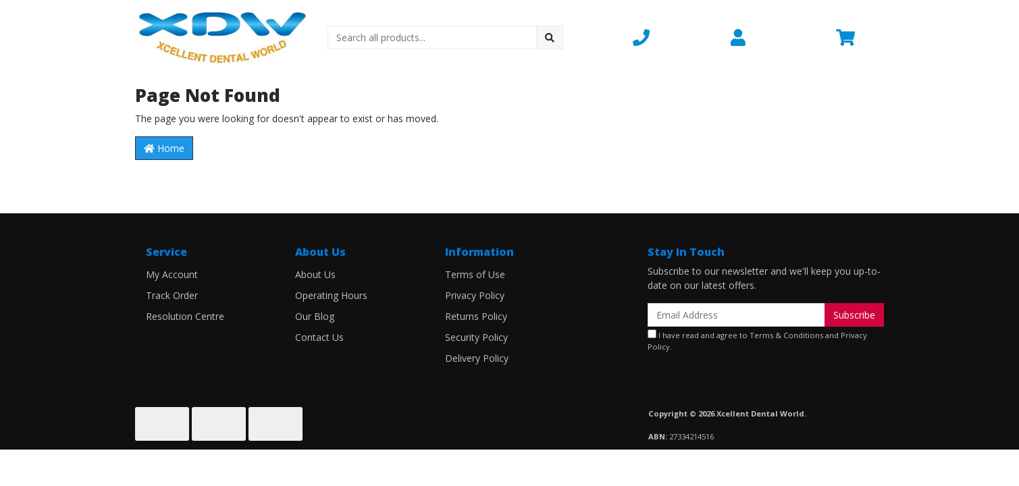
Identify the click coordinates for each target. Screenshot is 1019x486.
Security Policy (476, 337)
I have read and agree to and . (757, 340)
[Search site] (549, 37)
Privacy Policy (474, 295)
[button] (673, 37)
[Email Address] (736, 315)
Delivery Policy (476, 358)
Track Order (172, 295)
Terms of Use (475, 274)
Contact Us (319, 337)
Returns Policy (476, 316)
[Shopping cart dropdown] (860, 37)
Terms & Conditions (786, 335)
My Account (172, 274)
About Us (315, 274)
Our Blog (314, 316)
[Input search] (433, 37)
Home (164, 148)
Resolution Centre (185, 316)
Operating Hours (331, 295)
